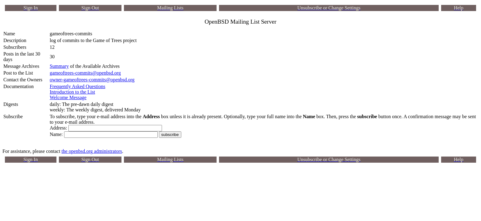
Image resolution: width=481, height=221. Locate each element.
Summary (59, 66)
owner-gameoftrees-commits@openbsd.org (92, 79)
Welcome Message (68, 97)
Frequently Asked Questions (77, 86)
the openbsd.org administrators (91, 151)
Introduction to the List (72, 92)
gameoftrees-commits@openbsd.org (85, 73)
